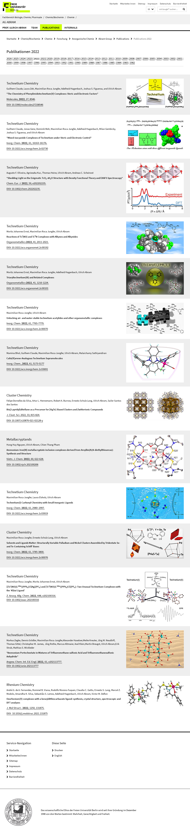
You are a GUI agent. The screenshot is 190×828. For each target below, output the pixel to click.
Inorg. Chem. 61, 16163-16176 (25, 140)
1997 (15, 61)
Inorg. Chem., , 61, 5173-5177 (23, 359)
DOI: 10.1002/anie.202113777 (21, 659)
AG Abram (9, 22)
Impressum (152, 3)
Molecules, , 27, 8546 (19, 97)
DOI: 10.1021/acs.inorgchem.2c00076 (25, 551)
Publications (50, 27)
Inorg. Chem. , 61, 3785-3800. (23, 546)
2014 (83, 57)
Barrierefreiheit (180, 3)
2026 (9, 57)
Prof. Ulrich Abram (14, 27)
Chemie (72, 17)
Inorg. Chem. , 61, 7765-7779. (23, 320)
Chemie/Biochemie (55, 17)
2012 (95, 57)
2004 (145, 57)
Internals (70, 27)
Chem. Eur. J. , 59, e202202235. (24, 180)
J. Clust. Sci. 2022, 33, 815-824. (22, 410)
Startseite (113, 3)
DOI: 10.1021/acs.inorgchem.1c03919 (25, 508)
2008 (120, 57)
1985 (89, 61)
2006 (132, 57)
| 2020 (45, 57)
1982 (108, 61)
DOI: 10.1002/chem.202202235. (22, 185)
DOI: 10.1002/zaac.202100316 (21, 593)
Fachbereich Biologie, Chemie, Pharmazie (23, 17)
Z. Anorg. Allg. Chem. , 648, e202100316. (29, 589)
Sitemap (141, 3)
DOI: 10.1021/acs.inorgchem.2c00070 (25, 325)
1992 (46, 61)
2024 (20, 57)
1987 (77, 61)
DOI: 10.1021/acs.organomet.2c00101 (25, 284)
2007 (126, 57)
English (58, 748)
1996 (21, 61)
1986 (83, 61)
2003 (151, 57)
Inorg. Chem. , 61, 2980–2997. (24, 503)
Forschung (62, 38)
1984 (95, 61)
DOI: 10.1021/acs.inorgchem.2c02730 (25, 145)
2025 (14, 57)
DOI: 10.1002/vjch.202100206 (21, 459)
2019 (52, 57)
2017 (64, 57)
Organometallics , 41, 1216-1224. (25, 279)
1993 (39, 61)
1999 (176, 57)
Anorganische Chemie (83, 38)
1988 (70, 61)
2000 (170, 57)
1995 (27, 61)
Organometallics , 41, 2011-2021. (25, 238)
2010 (108, 57)
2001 (163, 57)
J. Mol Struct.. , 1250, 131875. (24, 701)
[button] (150, 9)
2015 (77, 57)
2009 (114, 57)
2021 (40, 57)
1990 (58, 61)
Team (34, 27)
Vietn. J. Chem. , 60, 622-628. (23, 454)
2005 (139, 57)
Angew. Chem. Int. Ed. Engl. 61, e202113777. (31, 655)
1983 (101, 61)
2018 (58, 57)
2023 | (28, 57)
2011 (101, 57)
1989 (64, 61)
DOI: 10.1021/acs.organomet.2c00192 (25, 244)
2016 (71, 57)
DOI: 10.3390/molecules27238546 (23, 102)
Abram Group (105, 38)
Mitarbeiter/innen (127, 3)
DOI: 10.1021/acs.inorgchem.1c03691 (25, 364)
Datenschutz (165, 3)
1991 (52, 61)
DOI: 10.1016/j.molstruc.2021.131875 (25, 706)
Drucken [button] (59, 742)
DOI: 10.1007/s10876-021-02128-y (23, 416)
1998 (9, 61)
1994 (33, 61)
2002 (157, 57)
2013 (89, 57)
